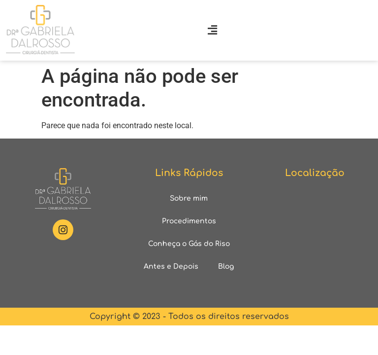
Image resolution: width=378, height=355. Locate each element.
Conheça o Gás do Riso (189, 244)
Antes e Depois (171, 266)
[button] (212, 30)
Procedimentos (189, 221)
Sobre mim (189, 198)
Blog (226, 266)
